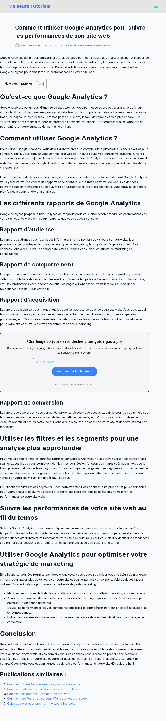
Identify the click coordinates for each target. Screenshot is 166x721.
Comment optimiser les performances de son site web (44, 689)
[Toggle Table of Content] (39, 84)
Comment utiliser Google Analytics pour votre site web (44, 684)
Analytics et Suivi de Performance (88, 45)
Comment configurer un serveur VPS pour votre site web (47, 698)
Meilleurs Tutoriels (29, 6)
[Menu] (156, 6)
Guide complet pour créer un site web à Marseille (41, 703)
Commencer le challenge (75, 371)
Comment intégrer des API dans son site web (38, 694)
